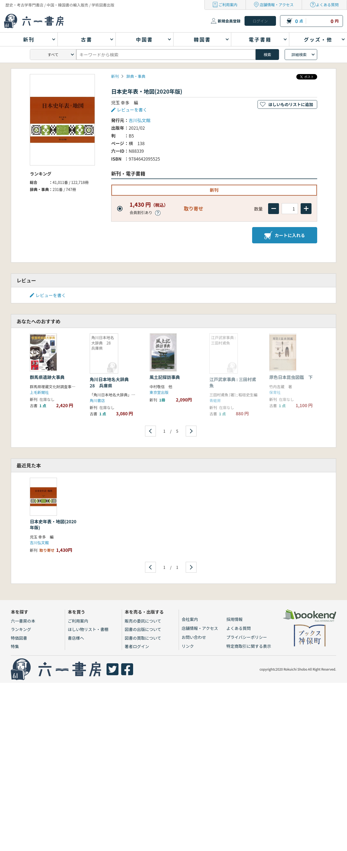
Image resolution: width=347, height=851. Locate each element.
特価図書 (19, 638)
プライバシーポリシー (246, 637)
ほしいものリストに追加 (290, 104)
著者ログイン (137, 646)
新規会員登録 (229, 21)
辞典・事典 (135, 76)
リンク (188, 646)
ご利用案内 (228, 4)
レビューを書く (132, 109)
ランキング (21, 629)
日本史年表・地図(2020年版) (53, 524)
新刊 (115, 76)
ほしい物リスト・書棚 (88, 629)
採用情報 (234, 619)
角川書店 (97, 400)
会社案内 (190, 619)
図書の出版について (143, 629)
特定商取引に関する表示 (248, 646)
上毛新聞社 (39, 392)
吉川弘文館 (139, 120)
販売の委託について (143, 621)
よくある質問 (327, 4)
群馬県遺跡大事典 (47, 377)
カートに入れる (284, 235)
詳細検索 (299, 54)
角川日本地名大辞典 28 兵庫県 (111, 382)
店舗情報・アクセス (277, 4)
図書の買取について (143, 638)
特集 (15, 646)
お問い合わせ (194, 637)
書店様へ (76, 638)
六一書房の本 (23, 621)
